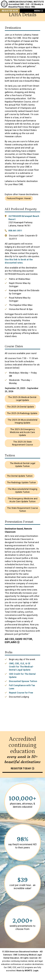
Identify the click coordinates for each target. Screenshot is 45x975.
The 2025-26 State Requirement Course (22, 443)
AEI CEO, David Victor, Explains (19, 641)
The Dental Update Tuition (20, 476)
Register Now (10, 10)
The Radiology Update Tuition (21, 482)
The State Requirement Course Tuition (22, 509)
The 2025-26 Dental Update (20, 406)
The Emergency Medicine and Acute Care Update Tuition (22, 500)
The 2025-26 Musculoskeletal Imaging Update (22, 421)
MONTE (28, 970)
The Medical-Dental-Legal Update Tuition (22, 464)
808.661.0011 (15, 230)
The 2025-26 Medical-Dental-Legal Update (22, 398)
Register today (21, 768)
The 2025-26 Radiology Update (22, 413)
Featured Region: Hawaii (19, 198)
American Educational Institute (26, 2)
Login (35, 970)
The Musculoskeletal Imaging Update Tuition (22, 490)
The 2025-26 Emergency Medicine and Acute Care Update (22, 432)
